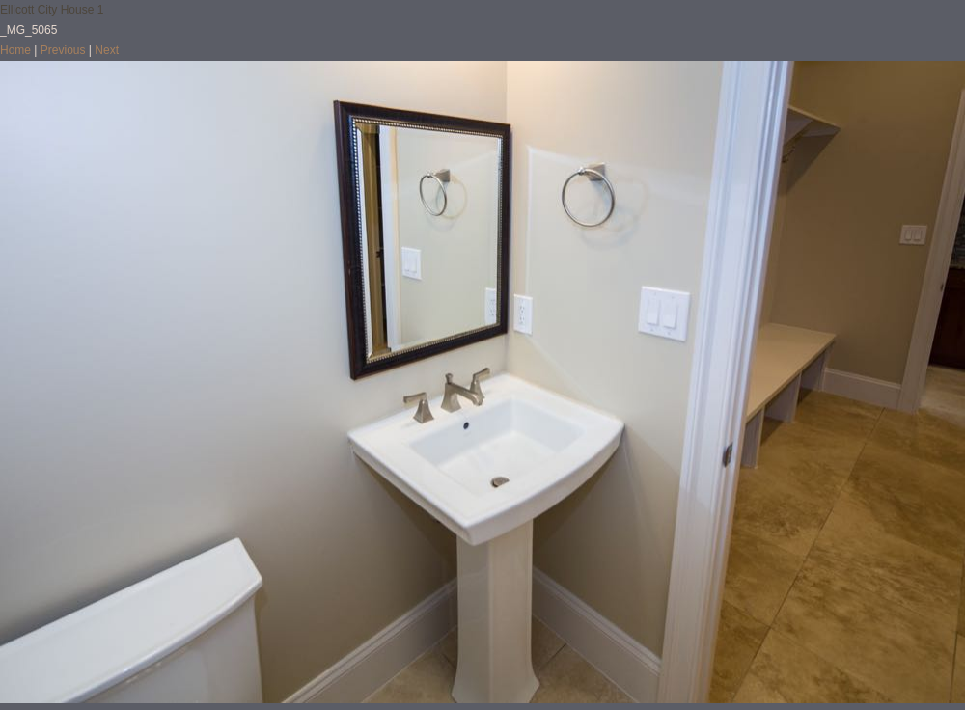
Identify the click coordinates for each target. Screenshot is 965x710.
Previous (63, 50)
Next (107, 50)
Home (15, 50)
